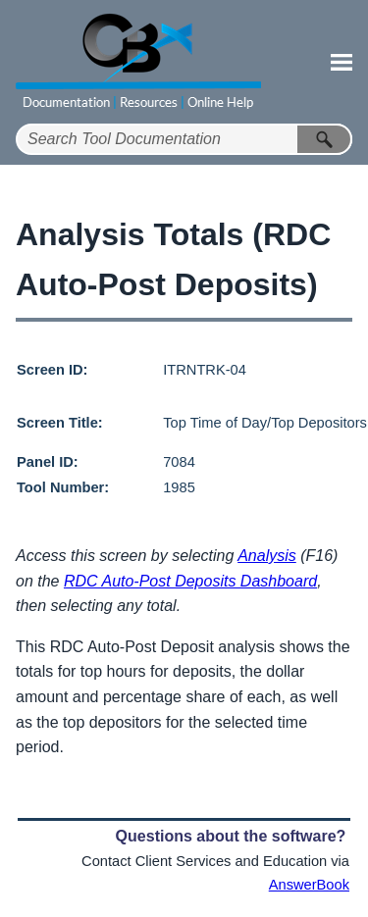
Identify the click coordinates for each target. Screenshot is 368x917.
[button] (324, 139)
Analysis (266, 555)
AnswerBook (309, 884)
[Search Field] (184, 139)
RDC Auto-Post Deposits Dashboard (190, 581)
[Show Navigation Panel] (341, 61)
